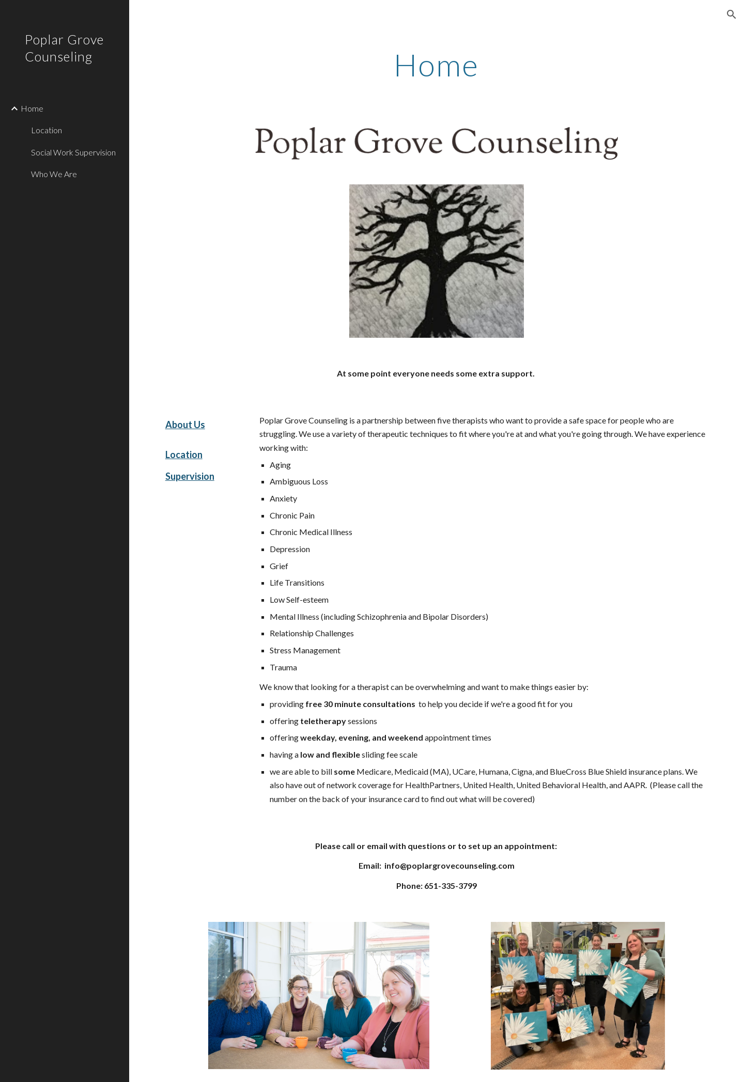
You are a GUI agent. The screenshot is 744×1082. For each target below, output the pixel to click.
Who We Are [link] (54, 174)
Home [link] (32, 108)
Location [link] (46, 130)
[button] (731, 14)
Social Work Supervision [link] (73, 152)
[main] (436, 64)
